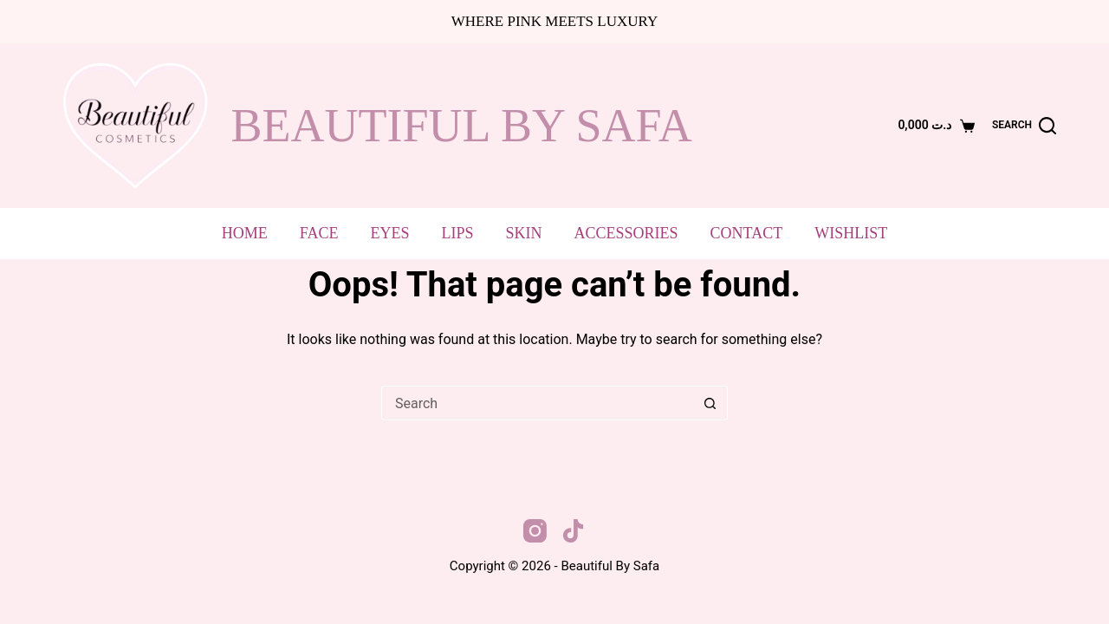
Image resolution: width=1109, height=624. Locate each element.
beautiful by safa (461, 126)
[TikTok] (573, 531)
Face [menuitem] (319, 233)
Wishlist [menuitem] (850, 233)
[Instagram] (535, 531)
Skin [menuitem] (524, 233)
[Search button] (710, 403)
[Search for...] (537, 403)
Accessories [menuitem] (626, 233)
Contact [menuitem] (746, 233)
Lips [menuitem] (458, 233)
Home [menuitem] (245, 233)
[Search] (1024, 125)
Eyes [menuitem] (390, 233)
